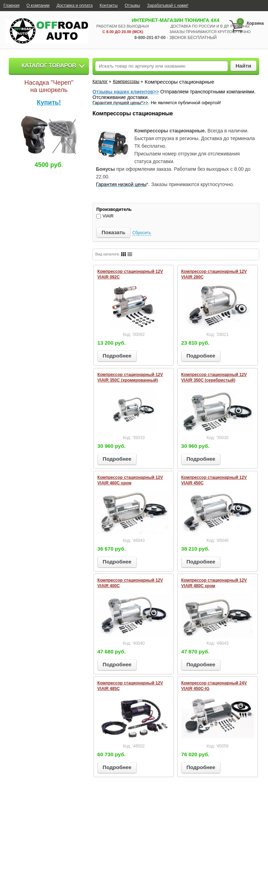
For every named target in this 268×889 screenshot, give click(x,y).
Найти (243, 66)
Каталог (100, 81)
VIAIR (104, 216)
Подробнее (117, 356)
